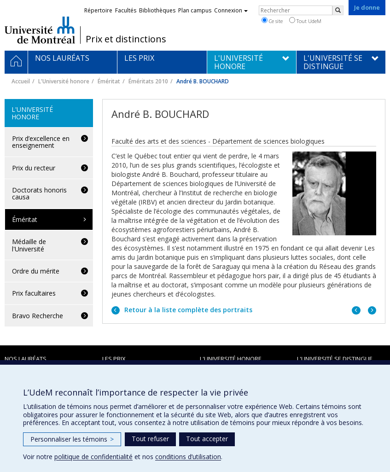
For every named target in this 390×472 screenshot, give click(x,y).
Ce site (272, 20)
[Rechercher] (337, 10)
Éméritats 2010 (148, 81)
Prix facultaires (34, 293)
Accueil (21, 81)
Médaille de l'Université (29, 245)
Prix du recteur (33, 167)
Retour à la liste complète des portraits (187, 309)
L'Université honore (63, 81)
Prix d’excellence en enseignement (41, 142)
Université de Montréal (40, 30)
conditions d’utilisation (188, 456)
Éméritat (109, 81)
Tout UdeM (305, 20)
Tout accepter (207, 438)
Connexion (231, 10)
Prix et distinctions (126, 39)
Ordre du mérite (35, 271)
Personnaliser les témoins (72, 439)
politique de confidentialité (93, 456)
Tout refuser (150, 438)
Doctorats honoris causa (39, 193)
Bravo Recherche (37, 315)
